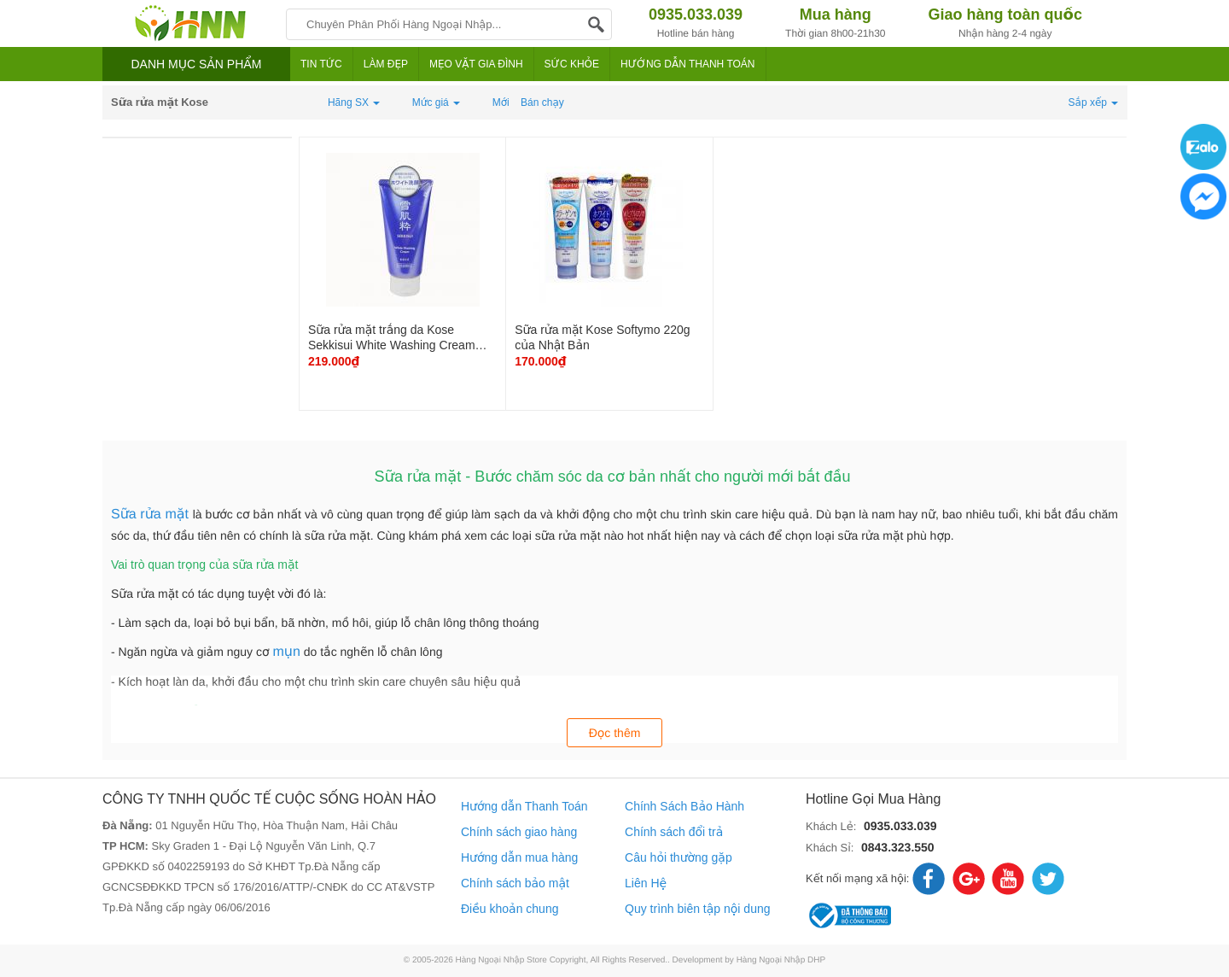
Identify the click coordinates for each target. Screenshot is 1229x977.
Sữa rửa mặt (152, 514)
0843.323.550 (898, 847)
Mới (501, 102)
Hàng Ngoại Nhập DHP (781, 960)
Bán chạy (542, 102)
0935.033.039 (900, 826)
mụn (286, 652)
